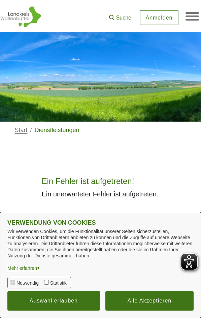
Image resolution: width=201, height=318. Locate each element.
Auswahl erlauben (54, 301)
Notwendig (27, 283)
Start (21, 130)
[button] (120, 15)
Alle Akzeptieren (150, 301)
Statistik (58, 283)
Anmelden (158, 18)
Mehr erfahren (22, 268)
